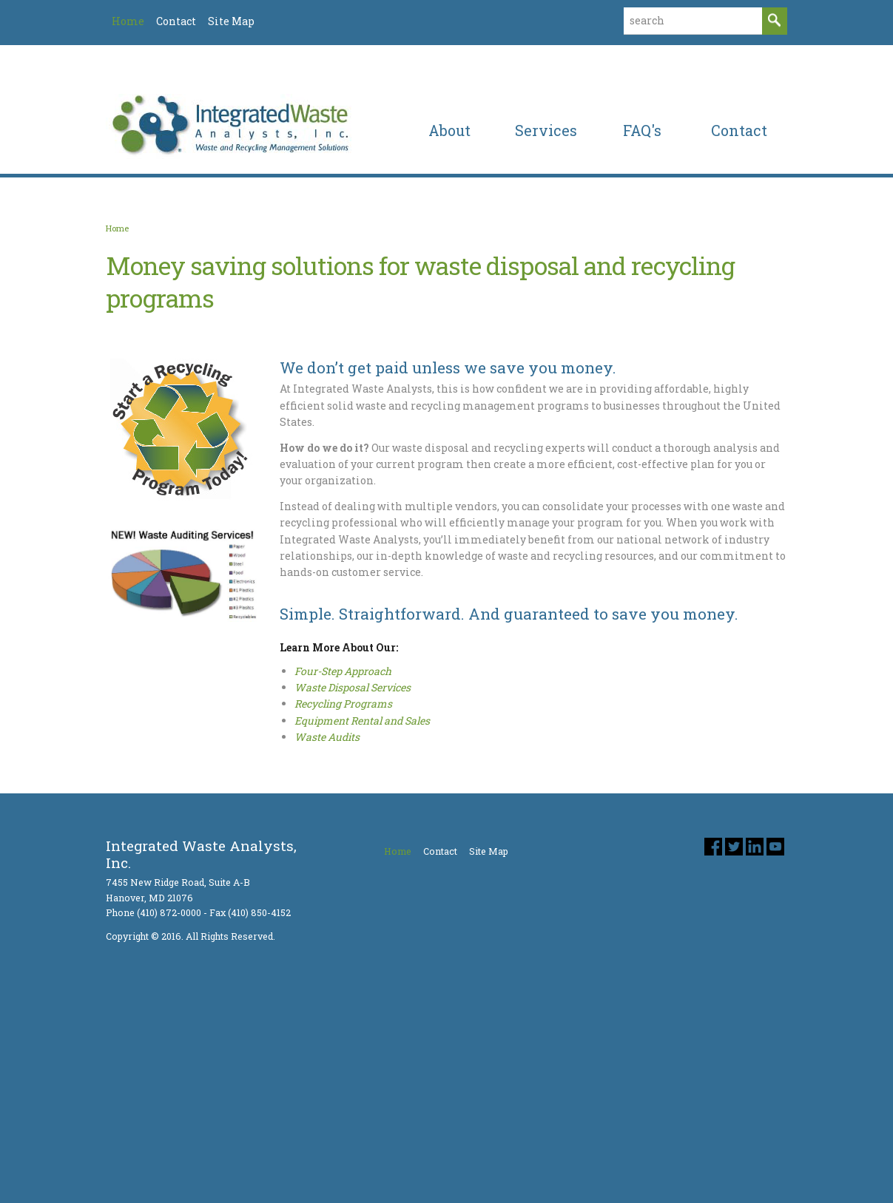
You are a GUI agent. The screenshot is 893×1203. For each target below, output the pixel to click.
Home (117, 401)
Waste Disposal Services (352, 860)
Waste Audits (327, 911)
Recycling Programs (343, 877)
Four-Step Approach (342, 844)
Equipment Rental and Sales (362, 894)
